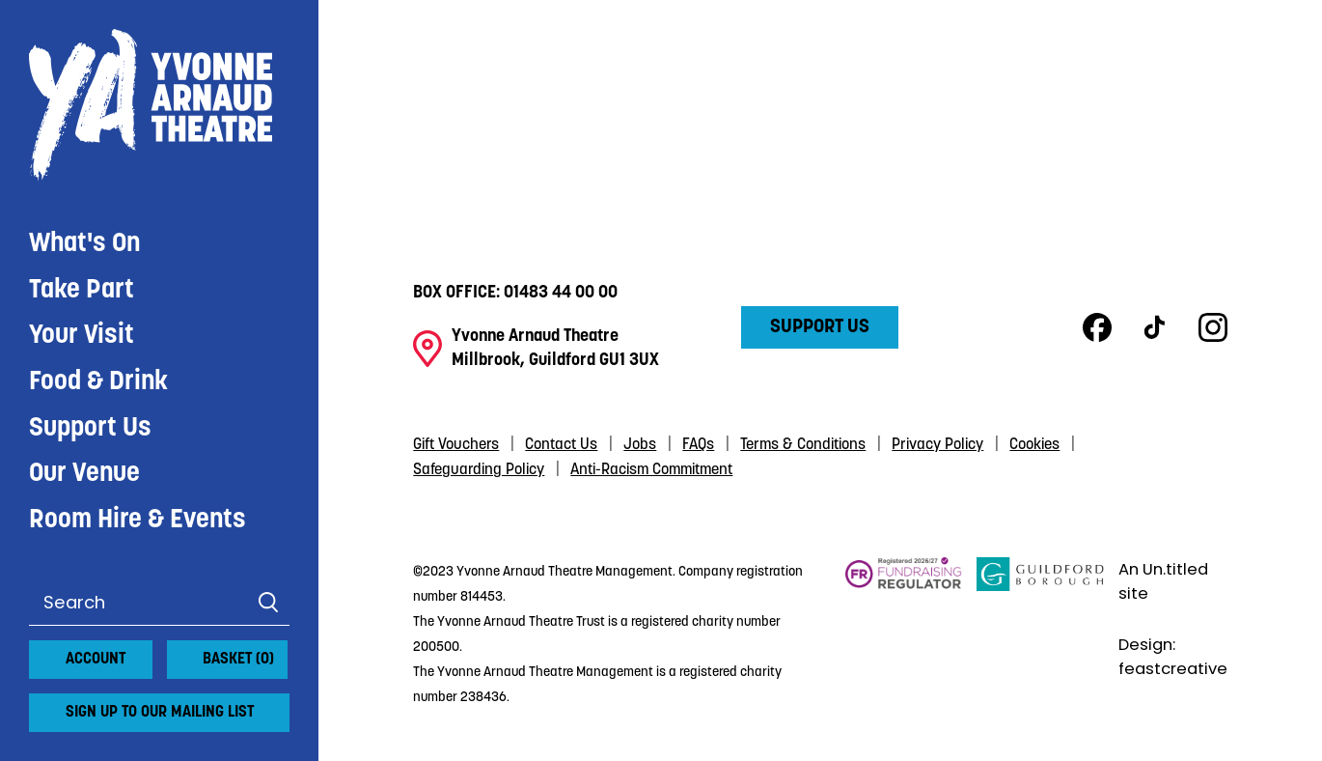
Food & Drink (98, 382)
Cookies (1034, 445)
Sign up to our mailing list (160, 712)
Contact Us (561, 445)
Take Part (81, 290)
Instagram (1212, 327)
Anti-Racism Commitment (651, 470)
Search (267, 602)
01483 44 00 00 (561, 293)
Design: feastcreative (1172, 657)
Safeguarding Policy (478, 470)
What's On (84, 244)
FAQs (698, 445)
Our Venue (84, 474)
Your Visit (81, 336)
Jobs (639, 445)
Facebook (1097, 327)
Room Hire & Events (137, 520)
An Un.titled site (1163, 581)
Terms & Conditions (803, 445)
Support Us (90, 428)
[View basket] (178, 651)
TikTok (1155, 327)
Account (95, 659)
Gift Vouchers (456, 445)
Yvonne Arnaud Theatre (159, 105)
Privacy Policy (937, 445)
